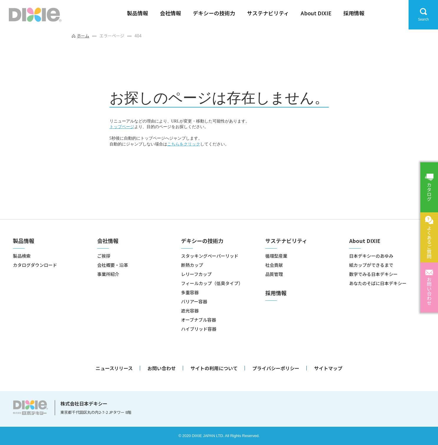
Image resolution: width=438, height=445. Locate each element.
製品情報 (137, 13)
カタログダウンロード (35, 265)
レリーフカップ (196, 274)
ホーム (83, 36)
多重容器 (190, 292)
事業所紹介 (108, 274)
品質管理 (274, 274)
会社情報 (170, 13)
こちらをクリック (183, 144)
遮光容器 (190, 310)
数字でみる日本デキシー (373, 274)
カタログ (429, 191)
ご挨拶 (103, 256)
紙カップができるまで (371, 265)
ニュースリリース (114, 368)
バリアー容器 (194, 301)
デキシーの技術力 (214, 13)
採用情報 (353, 13)
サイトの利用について (214, 368)
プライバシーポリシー (275, 368)
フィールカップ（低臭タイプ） (212, 283)
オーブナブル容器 (198, 320)
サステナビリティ (268, 13)
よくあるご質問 (429, 242)
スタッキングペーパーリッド (209, 256)
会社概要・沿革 (112, 265)
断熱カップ (192, 265)
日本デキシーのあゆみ (371, 256)
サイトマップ (328, 368)
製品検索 (22, 256)
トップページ (122, 127)
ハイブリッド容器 (198, 329)
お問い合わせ (429, 291)
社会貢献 (274, 265)
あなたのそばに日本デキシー (378, 283)
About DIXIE (316, 13)
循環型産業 (276, 256)
